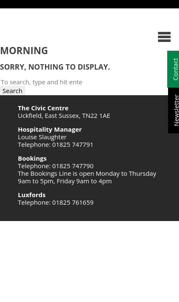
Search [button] (13, 90)
